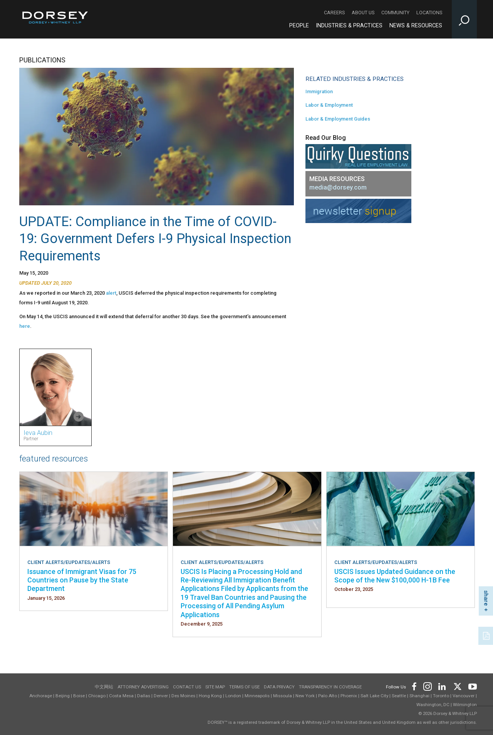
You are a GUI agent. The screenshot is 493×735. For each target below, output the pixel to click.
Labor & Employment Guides (337, 119)
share (486, 598)
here (24, 326)
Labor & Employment (329, 105)
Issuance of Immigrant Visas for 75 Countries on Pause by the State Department (81, 580)
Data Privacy (279, 687)
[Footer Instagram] (427, 685)
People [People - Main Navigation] (299, 25)
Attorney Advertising (143, 687)
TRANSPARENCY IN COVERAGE (330, 687)
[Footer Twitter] (457, 685)
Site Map (215, 687)
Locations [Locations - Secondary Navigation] (429, 12)
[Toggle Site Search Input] (464, 19)
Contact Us (187, 687)
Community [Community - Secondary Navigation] (395, 12)
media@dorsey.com (338, 187)
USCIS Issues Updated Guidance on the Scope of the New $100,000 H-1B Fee (394, 575)
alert (111, 293)
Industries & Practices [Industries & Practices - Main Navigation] (349, 25)
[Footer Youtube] (471, 685)
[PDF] (487, 634)
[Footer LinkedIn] (442, 685)
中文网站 (104, 687)
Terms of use (244, 687)
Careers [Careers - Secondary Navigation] (334, 12)
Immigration (319, 91)
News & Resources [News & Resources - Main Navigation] (415, 25)
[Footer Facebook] (414, 685)
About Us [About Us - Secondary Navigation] (363, 12)
